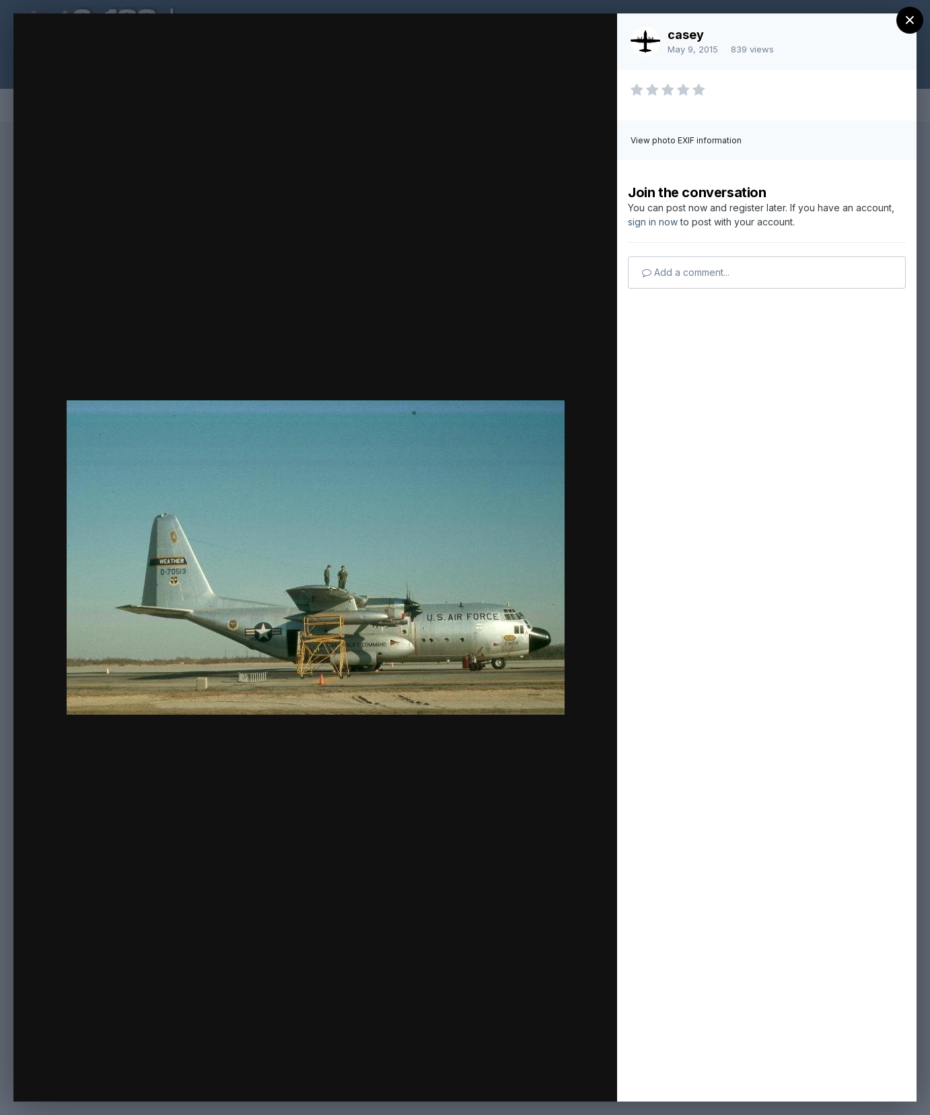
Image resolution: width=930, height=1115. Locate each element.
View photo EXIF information (686, 140)
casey (686, 35)
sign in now (653, 221)
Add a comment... (685, 272)
